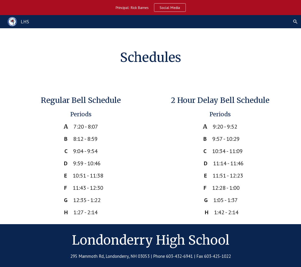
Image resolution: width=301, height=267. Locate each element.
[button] (295, 21)
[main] (150, 57)
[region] (150, 7)
